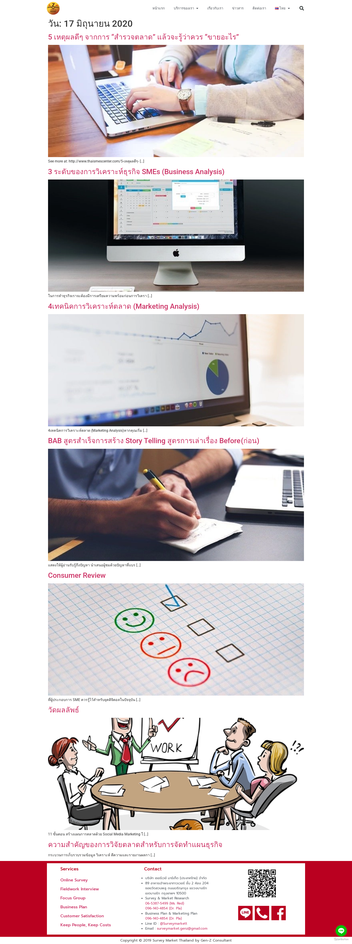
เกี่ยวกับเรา (215, 8)
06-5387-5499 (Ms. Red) (164, 903)
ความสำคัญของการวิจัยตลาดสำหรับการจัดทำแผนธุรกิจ (135, 844)
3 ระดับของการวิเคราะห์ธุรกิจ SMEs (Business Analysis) (136, 171)
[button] (301, 8)
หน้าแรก (158, 8)
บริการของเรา (186, 8)
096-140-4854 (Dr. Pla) (163, 908)
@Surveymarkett (173, 923)
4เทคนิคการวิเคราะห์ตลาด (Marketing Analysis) (123, 306)
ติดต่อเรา (259, 8)
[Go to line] (341, 930)
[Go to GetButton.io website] (341, 939)
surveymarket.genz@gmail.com (182, 928)
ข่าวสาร (238, 8)
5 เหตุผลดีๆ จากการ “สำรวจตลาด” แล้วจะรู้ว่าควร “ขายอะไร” (143, 37)
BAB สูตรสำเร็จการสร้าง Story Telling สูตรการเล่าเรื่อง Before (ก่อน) (153, 440)
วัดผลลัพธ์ (63, 710)
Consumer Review (77, 575)
